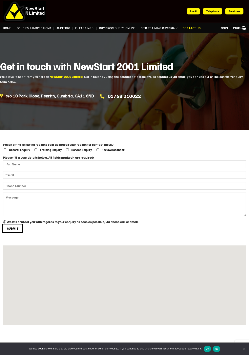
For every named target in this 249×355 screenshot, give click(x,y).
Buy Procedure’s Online (117, 28)
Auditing (63, 28)
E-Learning (84, 28)
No (216, 348)
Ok (207, 348)
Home (7, 28)
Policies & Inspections (33, 28)
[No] (244, 350)
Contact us (192, 28)
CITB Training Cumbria (159, 28)
